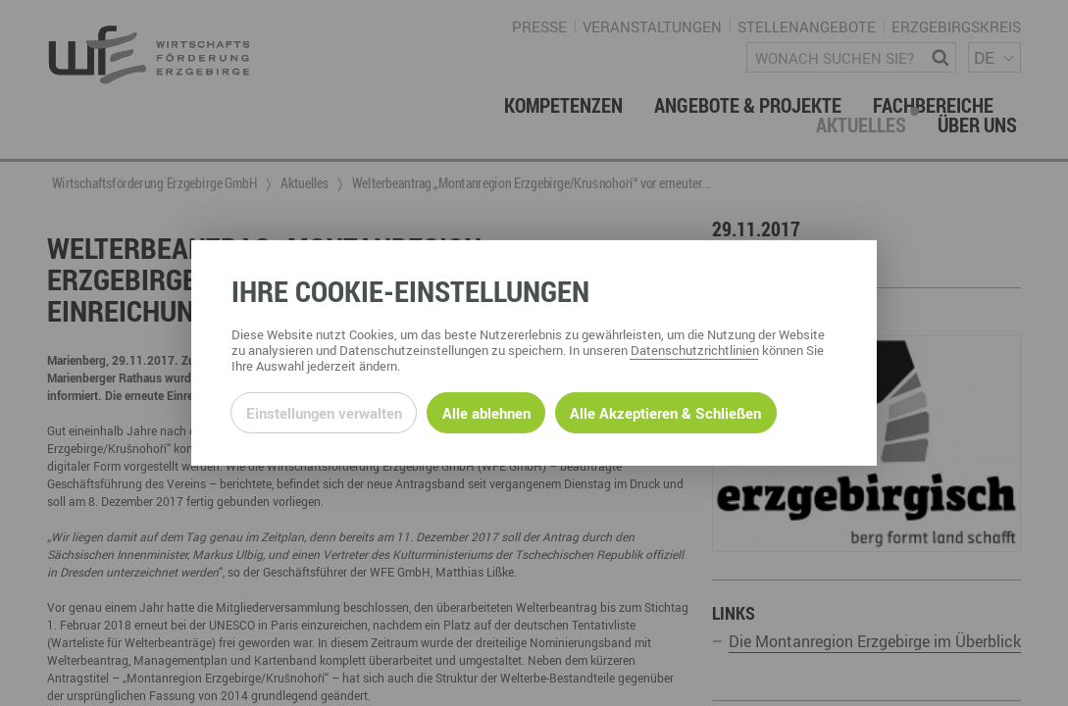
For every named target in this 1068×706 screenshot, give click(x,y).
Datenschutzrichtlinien (695, 350)
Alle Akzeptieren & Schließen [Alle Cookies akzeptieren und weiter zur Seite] (665, 413)
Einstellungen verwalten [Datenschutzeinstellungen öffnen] (324, 413)
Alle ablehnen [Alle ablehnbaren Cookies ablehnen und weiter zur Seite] (486, 413)
